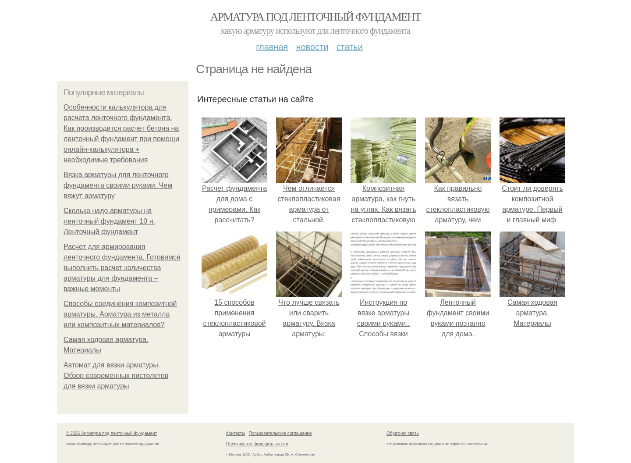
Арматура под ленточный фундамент (315, 17)
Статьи (349, 47)
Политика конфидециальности (257, 444)
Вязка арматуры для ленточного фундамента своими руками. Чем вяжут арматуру (118, 185)
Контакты (235, 433)
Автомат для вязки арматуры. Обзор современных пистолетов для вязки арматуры (116, 375)
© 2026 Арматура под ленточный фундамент (111, 433)
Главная (272, 47)
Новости (312, 47)
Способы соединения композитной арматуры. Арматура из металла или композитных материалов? (120, 314)
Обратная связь (402, 433)
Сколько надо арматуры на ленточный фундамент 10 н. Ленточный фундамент (109, 221)
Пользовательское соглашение (280, 433)
